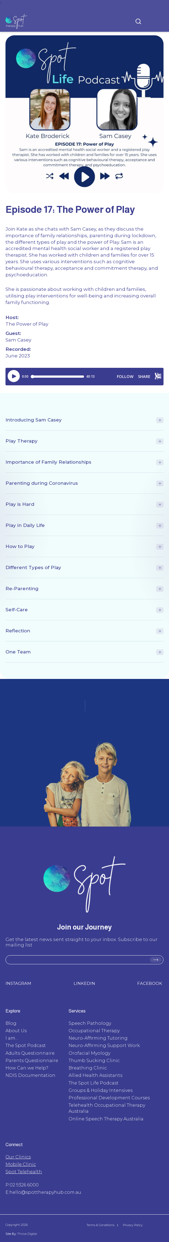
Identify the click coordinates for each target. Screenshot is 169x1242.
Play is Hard (19, 504)
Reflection (17, 630)
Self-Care (16, 609)
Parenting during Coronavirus (41, 483)
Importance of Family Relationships (48, 462)
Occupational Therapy (94, 1030)
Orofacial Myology (89, 1053)
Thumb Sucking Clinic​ (94, 1060)
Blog (10, 1023)
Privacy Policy (133, 1225)
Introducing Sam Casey (33, 420)
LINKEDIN (84, 983)
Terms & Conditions (100, 1225)
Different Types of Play (33, 567)
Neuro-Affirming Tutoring (98, 1038)
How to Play (20, 546)
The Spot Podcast (25, 1045)
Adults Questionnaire (30, 1053)
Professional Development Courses (109, 1097)
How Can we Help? (26, 1068)
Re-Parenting (21, 588)
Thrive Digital (26, 1234)
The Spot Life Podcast (94, 1083)
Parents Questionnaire (31, 1060)
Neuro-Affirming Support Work (104, 1045)
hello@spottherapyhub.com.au (45, 1192)
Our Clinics (18, 1157)
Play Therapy (21, 441)
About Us (16, 1030)
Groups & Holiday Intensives (101, 1090)
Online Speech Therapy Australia (106, 1118)
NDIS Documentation (30, 1075)
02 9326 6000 (24, 1184)
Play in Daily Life (25, 525)
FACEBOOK (149, 983)
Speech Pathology (90, 1023)
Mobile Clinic (20, 1164)
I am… (11, 1038)
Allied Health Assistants (95, 1075)
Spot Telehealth (23, 1171)
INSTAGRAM (18, 983)
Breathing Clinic (88, 1068)
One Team (18, 652)
